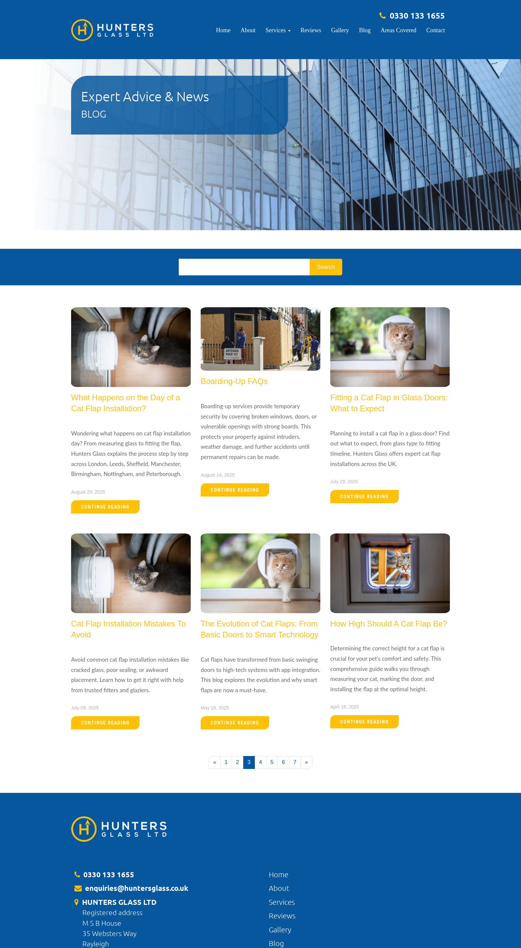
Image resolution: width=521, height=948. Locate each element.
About (248, 30)
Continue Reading (105, 507)
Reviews (311, 30)
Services (282, 902)
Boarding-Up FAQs (234, 381)
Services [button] (277, 30)
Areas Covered (398, 30)
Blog (365, 30)
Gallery (340, 30)
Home (223, 30)
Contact (435, 30)
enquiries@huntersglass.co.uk (136, 888)
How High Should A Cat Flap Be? (388, 623)
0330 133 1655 (417, 15)
